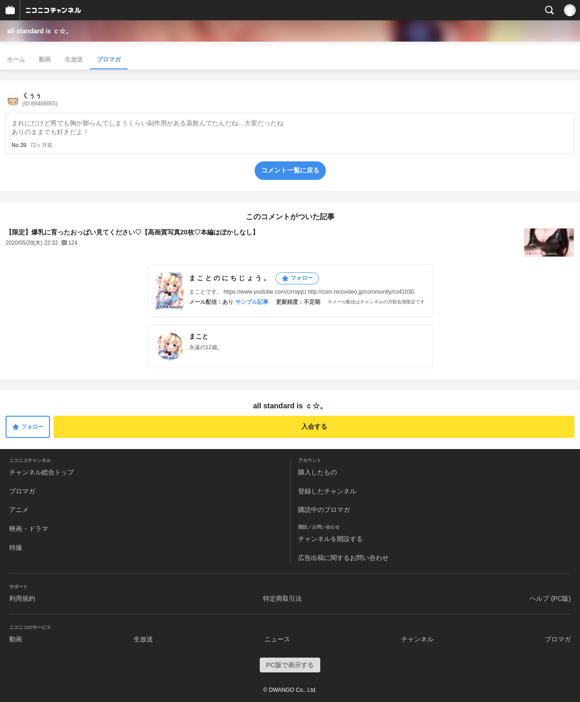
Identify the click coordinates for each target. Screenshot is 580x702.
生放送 (74, 59)
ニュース (277, 639)
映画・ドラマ (28, 528)
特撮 (15, 547)
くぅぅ (40, 99)
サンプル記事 (252, 302)
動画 (45, 59)
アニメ (19, 509)
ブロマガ (109, 59)
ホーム (16, 59)
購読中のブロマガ (324, 509)
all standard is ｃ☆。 (39, 31)
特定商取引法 (282, 598)
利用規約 (22, 598)
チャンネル (417, 639)
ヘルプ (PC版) (550, 598)
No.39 (19, 145)
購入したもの (317, 472)
